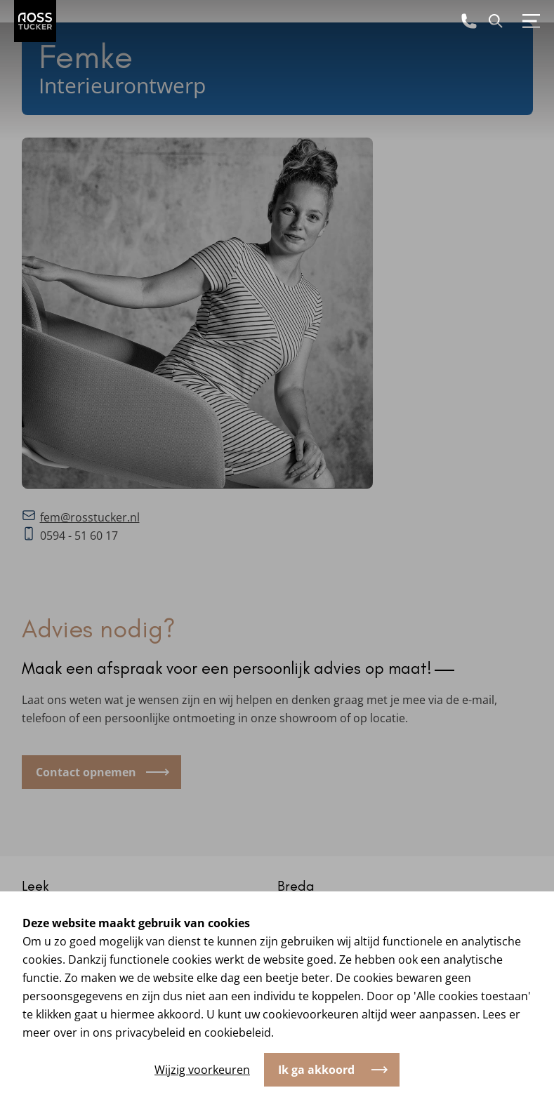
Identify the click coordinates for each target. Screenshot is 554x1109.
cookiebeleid (237, 1032)
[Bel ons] (469, 21)
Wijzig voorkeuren (202, 1069)
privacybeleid (150, 1032)
